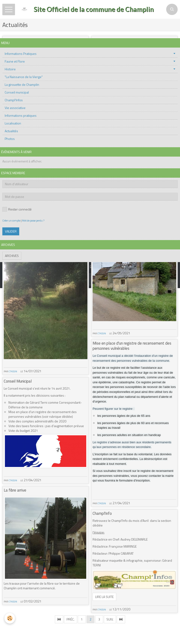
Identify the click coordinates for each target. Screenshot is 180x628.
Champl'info (102, 513)
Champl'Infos (14, 100)
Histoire (10, 69)
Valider (11, 231)
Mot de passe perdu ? (33, 220)
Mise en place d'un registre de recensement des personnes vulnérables (132, 345)
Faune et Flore (15, 61)
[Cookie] (10, 618)
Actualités (11, 130)
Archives (12, 255)
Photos (10, 138)
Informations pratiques (21, 115)
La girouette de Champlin (22, 84)
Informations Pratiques (21, 53)
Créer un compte (11, 220)
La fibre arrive (15, 490)
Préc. (71, 619)
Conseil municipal (17, 92)
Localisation (13, 123)
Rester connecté (17, 209)
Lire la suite (104, 596)
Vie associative (15, 107)
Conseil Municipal (18, 381)
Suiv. (109, 619)
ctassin (13, 371)
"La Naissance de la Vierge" (24, 76)
